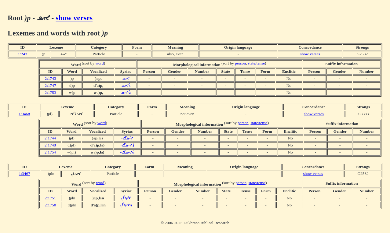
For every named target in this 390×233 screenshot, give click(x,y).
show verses (74, 18)
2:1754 (50, 152)
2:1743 (50, 78)
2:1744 (50, 138)
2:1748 (50, 145)
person (240, 63)
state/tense (256, 63)
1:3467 (24, 173)
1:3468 (24, 114)
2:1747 (50, 85)
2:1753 (50, 92)
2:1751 (50, 198)
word (99, 63)
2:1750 (50, 205)
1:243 (22, 54)
